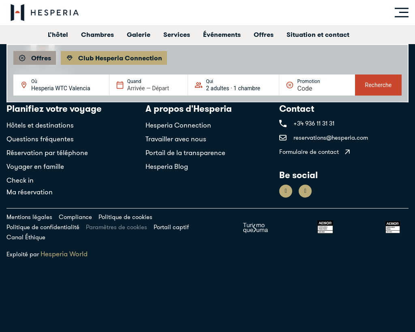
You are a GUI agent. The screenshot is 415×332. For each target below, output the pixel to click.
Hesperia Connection (178, 125)
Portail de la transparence (185, 153)
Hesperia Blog (166, 166)
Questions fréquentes (40, 139)
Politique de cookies (125, 217)
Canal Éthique (25, 237)
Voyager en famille (35, 166)
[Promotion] (316, 88)
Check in (20, 180)
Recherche (378, 85)
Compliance (75, 217)
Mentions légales (29, 217)
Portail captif (171, 227)
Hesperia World (64, 254)
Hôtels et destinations (40, 125)
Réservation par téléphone (47, 153)
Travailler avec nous (175, 139)
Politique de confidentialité (42, 227)
